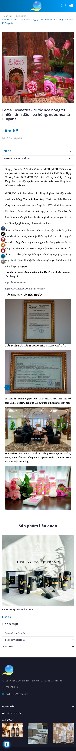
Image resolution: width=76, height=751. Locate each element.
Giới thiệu (44, 746)
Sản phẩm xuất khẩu (15, 639)
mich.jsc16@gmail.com (17, 694)
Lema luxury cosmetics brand (18, 609)
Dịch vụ (9, 646)
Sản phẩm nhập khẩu (15, 633)
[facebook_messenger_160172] (6, 744)
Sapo (44, 739)
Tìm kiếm (31, 746)
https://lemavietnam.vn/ (16, 282)
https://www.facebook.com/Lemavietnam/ (25, 288)
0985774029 (12, 687)
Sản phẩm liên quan (38, 526)
